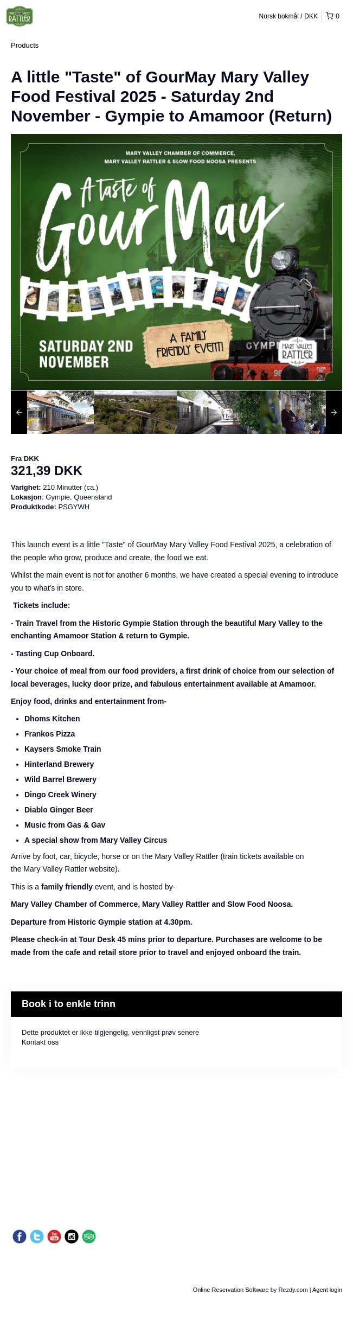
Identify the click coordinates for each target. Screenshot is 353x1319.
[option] (52, 412)
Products (24, 45)
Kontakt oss (40, 1042)
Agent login (327, 1289)
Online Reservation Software (231, 1289)
